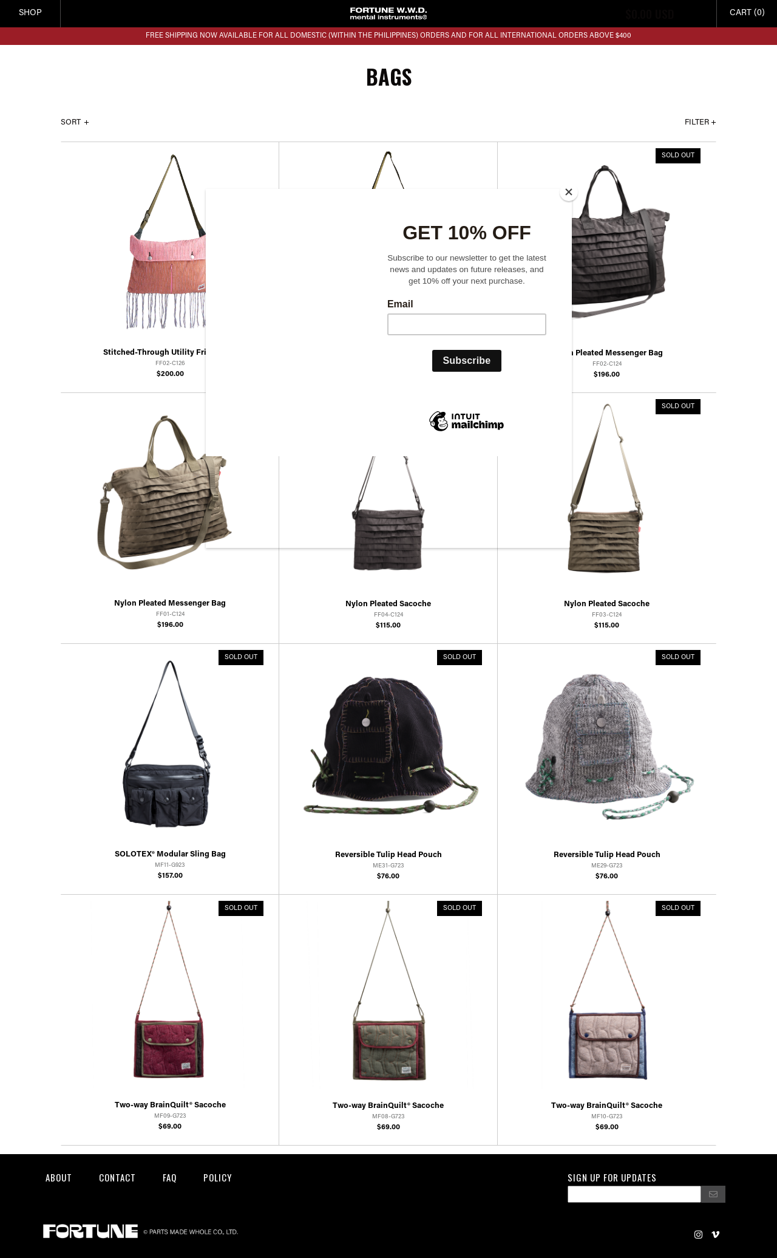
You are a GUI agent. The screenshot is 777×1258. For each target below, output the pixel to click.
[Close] (569, 192)
